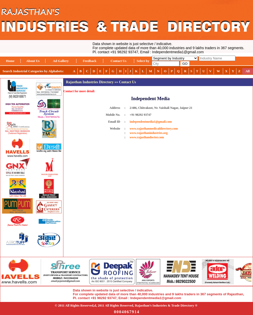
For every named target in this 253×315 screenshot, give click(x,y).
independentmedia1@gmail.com (151, 121)
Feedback (89, 61)
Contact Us (118, 61)
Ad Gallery (61, 61)
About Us (32, 61)
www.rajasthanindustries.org (149, 133)
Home (10, 61)
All (247, 71)
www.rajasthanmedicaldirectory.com (154, 128)
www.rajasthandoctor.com (147, 137)
